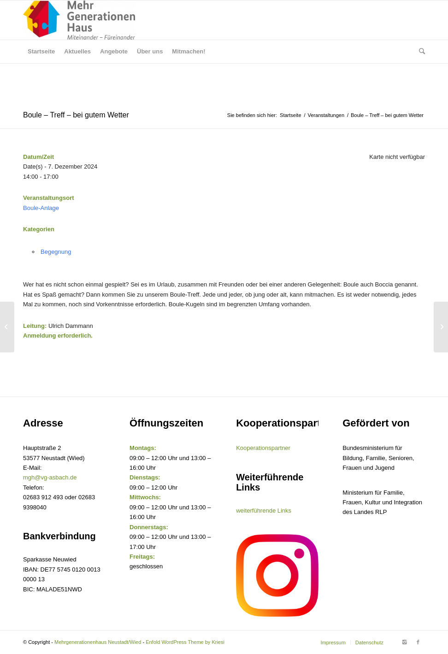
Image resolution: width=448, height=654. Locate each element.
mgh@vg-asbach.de (50, 477)
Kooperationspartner (263, 447)
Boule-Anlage (41, 207)
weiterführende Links (263, 510)
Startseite (290, 115)
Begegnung (56, 251)
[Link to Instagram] (404, 642)
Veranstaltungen (326, 115)
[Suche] (419, 51)
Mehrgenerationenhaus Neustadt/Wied (97, 642)
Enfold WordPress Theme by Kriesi (185, 642)
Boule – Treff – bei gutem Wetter (76, 115)
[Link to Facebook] (418, 642)
